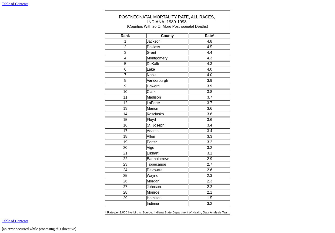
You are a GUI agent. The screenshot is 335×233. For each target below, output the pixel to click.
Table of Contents (15, 4)
